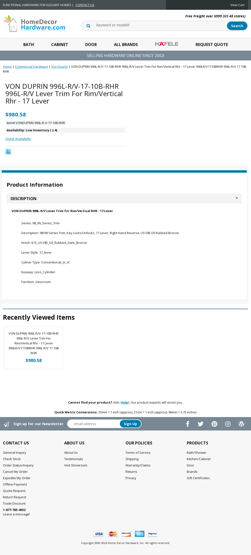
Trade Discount (14, 503)
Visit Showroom (75, 465)
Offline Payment (15, 484)
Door (91, 44)
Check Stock (12, 459)
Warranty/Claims (138, 465)
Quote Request (14, 490)
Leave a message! (16, 512)
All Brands (126, 44)
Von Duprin (59, 66)
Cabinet (59, 44)
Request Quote (212, 44)
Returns (131, 471)
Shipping (132, 459)
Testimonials (73, 459)
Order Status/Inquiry (18, 465)
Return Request (14, 497)
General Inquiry (14, 452)
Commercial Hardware (31, 66)
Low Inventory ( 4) (32, 130)
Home (7, 66)
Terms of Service (138, 452)
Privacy (131, 478)
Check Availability (18, 138)
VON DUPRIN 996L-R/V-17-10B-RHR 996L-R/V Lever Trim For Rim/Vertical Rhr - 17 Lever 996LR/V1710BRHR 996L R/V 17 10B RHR (34, 343)
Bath (28, 44)
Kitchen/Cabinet (199, 459)
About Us (71, 452)
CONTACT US (84, 5)
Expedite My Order (17, 478)
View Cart (237, 5)
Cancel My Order (15, 471)
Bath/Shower (196, 452)
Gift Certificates (198, 478)
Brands (192, 471)
